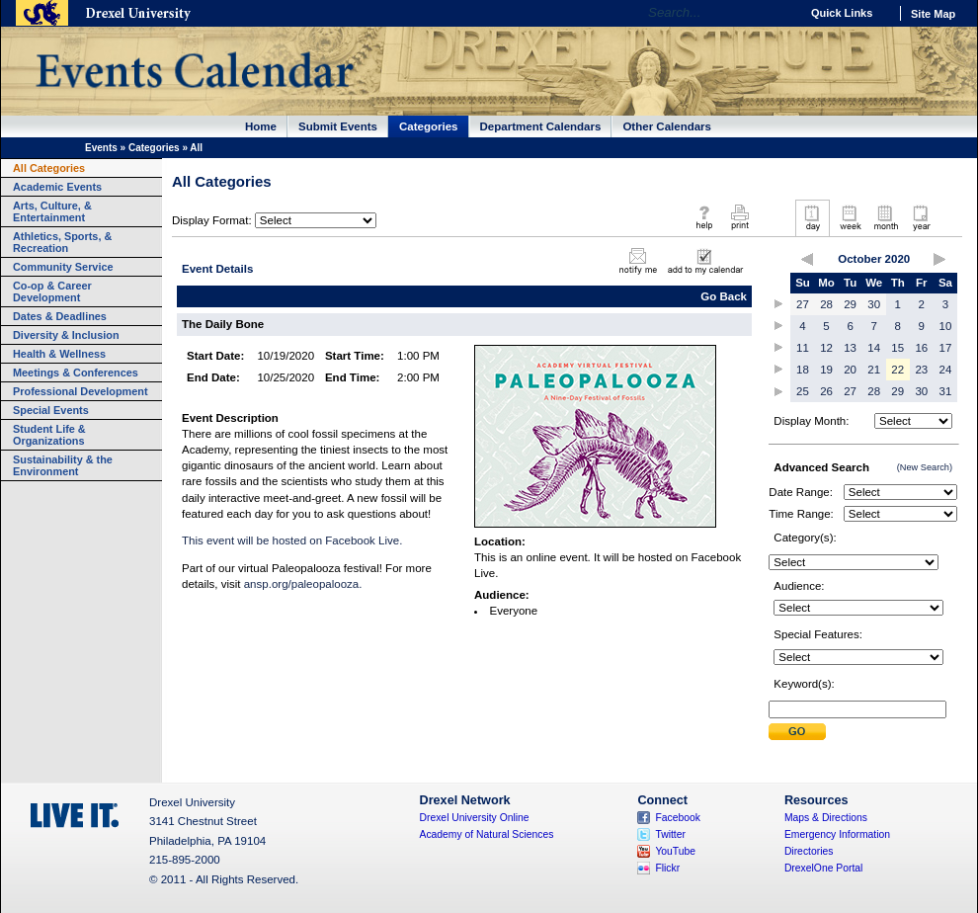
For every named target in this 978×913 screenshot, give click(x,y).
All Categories (49, 168)
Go (780, 13)
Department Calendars (541, 126)
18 (802, 369)
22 (897, 369)
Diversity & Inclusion (66, 335)
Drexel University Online (475, 817)
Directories (809, 851)
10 (945, 326)
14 (873, 348)
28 (826, 304)
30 (873, 304)
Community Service (63, 267)
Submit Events (337, 126)
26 (826, 391)
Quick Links (841, 13)
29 (850, 304)
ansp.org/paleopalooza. (303, 584)
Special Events (51, 410)
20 (850, 369)
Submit (797, 731)
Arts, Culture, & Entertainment (52, 211)
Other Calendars (666, 126)
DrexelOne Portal (823, 868)
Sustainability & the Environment (63, 465)
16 (921, 348)
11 (802, 348)
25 (802, 391)
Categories (428, 126)
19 (826, 369)
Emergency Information (837, 834)
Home (261, 126)
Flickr (667, 868)
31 (945, 391)
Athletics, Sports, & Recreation (62, 242)
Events (101, 147)
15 (897, 348)
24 (945, 369)
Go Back (723, 296)
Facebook (677, 817)
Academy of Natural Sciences (487, 834)
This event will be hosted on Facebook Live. (292, 540)
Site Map (933, 14)
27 (802, 304)
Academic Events (57, 187)
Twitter (670, 834)
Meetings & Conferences (75, 372)
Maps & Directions (825, 817)
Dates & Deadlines (60, 316)
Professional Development (80, 391)
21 (873, 369)
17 (945, 348)
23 (921, 369)
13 (850, 348)
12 (826, 348)
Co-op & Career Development (52, 291)
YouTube (675, 851)
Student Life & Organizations (49, 435)
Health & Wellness (59, 354)
